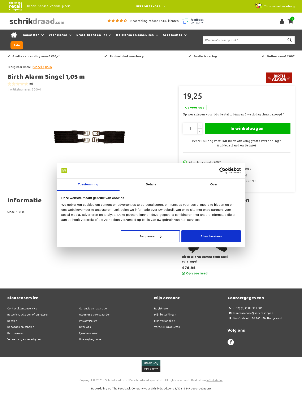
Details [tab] (151, 184)
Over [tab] (214, 184)
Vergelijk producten (167, 345)
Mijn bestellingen (165, 332)
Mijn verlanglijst (164, 339)
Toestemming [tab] (88, 184)
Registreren (161, 326)
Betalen (12, 339)
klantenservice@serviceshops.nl (251, 331)
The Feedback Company (127, 406)
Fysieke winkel (88, 351)
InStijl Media (215, 398)
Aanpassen (150, 236)
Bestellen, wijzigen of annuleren (27, 332)
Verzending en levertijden (24, 357)
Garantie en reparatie (93, 326)
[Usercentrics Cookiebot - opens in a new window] (222, 170)
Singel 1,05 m (42, 67)
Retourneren (15, 351)
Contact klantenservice (22, 326)
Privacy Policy (88, 339)
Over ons (85, 345)
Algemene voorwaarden (94, 332)
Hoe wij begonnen (91, 357)
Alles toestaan (211, 236)
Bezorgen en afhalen (20, 345)
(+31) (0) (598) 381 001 (245, 326)
